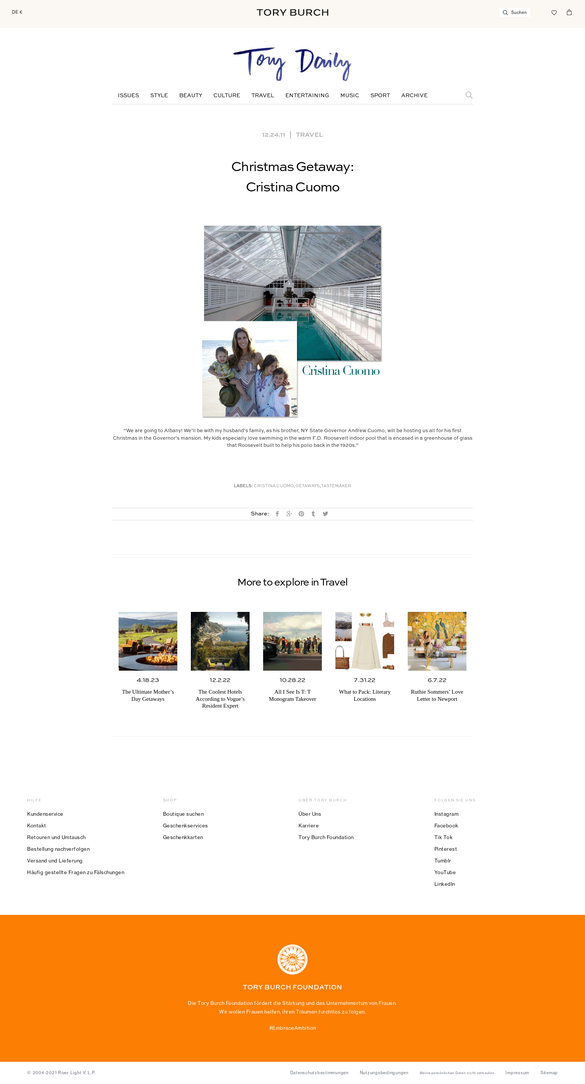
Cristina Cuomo (274, 486)
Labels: (243, 486)
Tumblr (442, 861)
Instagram (446, 814)
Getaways (308, 486)
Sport (380, 95)
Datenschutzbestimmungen (319, 1072)
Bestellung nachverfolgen (58, 849)
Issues (128, 95)
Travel (262, 95)
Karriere (309, 826)
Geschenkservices (185, 826)
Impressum (517, 1072)
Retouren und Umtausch (56, 837)
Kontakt (36, 826)
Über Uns (310, 814)
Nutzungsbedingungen (384, 1072)
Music (349, 95)
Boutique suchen (183, 814)
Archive (414, 95)
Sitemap (549, 1072)
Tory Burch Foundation (326, 837)
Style (159, 95)
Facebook (446, 826)
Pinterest (445, 849)
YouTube (445, 872)
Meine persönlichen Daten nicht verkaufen (457, 1073)
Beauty (190, 95)
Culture (226, 95)
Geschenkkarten (183, 837)
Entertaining (307, 95)
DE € (17, 12)
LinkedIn (444, 884)
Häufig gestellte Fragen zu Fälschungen (75, 872)
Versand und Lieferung (55, 861)
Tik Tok (443, 837)
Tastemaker (336, 486)
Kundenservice (45, 814)
